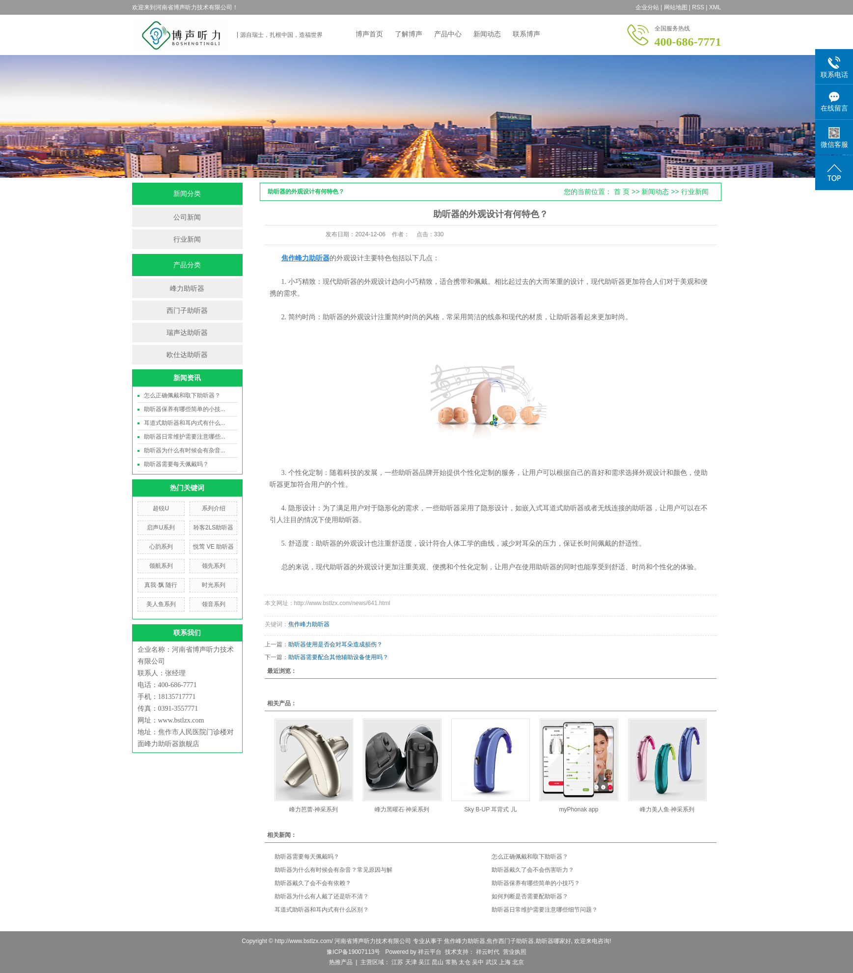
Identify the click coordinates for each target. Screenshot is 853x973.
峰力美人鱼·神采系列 (667, 809)
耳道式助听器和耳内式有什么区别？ (322, 909)
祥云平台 (429, 951)
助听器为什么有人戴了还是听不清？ (322, 896)
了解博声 (408, 34)
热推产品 (341, 962)
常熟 (451, 962)
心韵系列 (161, 546)
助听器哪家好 (553, 941)
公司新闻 (187, 217)
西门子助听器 (187, 310)
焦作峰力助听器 (309, 624)
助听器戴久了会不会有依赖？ (313, 883)
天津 (411, 962)
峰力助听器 (187, 288)
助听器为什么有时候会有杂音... (184, 450)
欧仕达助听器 (187, 355)
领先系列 (213, 565)
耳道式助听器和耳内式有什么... (184, 422)
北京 (518, 962)
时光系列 (213, 585)
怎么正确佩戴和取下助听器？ (182, 395)
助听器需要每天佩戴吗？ (176, 464)
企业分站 (647, 7)
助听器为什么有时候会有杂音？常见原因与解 (333, 869)
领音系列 (213, 604)
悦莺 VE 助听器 (213, 546)
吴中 (478, 962)
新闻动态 (487, 34)
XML (715, 7)
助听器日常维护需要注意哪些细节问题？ (545, 909)
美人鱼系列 (161, 604)
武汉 (491, 962)
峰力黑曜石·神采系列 (402, 809)
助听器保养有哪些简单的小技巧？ (536, 883)
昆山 (437, 962)
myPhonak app (578, 809)
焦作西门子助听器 (510, 941)
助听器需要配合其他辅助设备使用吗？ (338, 657)
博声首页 (369, 34)
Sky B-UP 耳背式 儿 (490, 809)
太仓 (464, 962)
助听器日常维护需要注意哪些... (184, 436)
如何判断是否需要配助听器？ (530, 896)
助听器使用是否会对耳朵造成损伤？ (335, 644)
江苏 (397, 962)
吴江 (424, 962)
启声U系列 (161, 527)
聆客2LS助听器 (213, 527)
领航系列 (161, 565)
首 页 (622, 191)
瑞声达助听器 (187, 332)
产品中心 (448, 34)
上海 (505, 962)
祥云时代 (486, 951)
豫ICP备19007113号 (353, 951)
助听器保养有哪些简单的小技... (184, 409)
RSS (698, 7)
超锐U (161, 508)
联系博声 (526, 34)
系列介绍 (213, 508)
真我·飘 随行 (160, 585)
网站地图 (676, 7)
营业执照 (514, 951)
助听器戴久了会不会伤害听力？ (533, 869)
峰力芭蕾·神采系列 (313, 809)
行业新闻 (187, 239)
